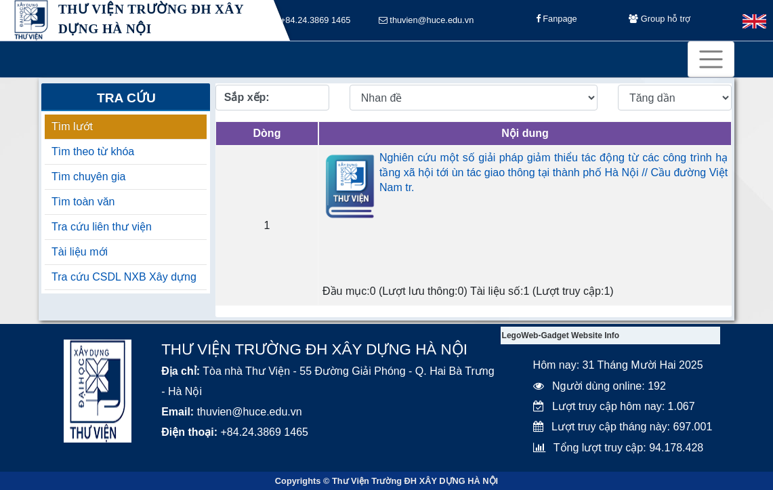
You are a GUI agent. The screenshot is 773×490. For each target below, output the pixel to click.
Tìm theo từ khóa (92, 151)
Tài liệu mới (79, 252)
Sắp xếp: (247, 97)
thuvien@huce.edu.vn (426, 21)
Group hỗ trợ (659, 21)
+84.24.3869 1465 (310, 21)
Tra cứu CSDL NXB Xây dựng (123, 277)
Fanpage (556, 21)
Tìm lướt (72, 126)
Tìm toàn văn (82, 201)
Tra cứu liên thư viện (101, 226)
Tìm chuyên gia (88, 176)
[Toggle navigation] (711, 59)
